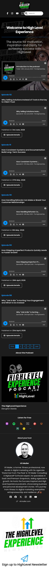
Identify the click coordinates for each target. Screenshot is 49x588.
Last (36, 346)
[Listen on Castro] (17, 428)
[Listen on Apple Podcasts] (7, 423)
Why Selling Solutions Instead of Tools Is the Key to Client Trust (24, 100)
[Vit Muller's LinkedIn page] (32, 497)
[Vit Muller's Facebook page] (12, 497)
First (12, 346)
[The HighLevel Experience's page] (21, 13)
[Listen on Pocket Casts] (35, 423)
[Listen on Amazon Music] (28, 423)
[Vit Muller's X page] (22, 497)
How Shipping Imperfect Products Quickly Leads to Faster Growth (24, 251)
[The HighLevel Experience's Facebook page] (7, 13)
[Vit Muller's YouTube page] (36, 497)
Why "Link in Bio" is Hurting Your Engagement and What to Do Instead (23, 301)
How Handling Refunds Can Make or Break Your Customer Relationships (24, 201)
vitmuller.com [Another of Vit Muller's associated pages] (23, 501)
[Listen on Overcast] (41, 423)
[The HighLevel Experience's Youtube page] (16, 13)
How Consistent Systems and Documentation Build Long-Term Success (23, 151)
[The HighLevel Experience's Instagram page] (11, 13)
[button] (30, 428)
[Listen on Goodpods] (24, 428)
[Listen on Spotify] (14, 423)
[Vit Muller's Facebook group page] (16, 497)
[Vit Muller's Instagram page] (27, 497)
